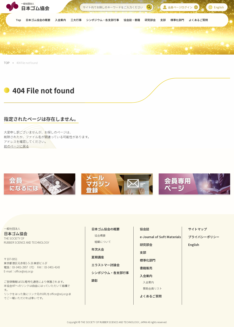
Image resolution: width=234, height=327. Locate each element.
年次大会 (97, 249)
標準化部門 (177, 20)
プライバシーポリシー (203, 236)
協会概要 (100, 235)
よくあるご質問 (198, 20)
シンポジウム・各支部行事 (102, 20)
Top (18, 20)
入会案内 (148, 282)
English (193, 244)
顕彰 (94, 280)
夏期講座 (97, 257)
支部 (163, 20)
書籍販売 (146, 268)
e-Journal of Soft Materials (160, 236)
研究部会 (150, 20)
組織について (103, 242)
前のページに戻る (16, 146)
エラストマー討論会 (105, 264)
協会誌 (144, 229)
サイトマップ (197, 229)
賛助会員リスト (152, 288)
